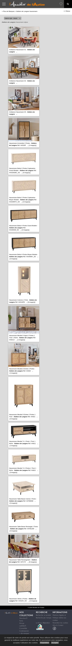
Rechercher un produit (43, 615)
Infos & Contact (58, 625)
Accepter (55, 643)
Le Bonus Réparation (43, 623)
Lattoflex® (22, 626)
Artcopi (21, 623)
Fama (21, 621)
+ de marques (24, 633)
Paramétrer (44, 643)
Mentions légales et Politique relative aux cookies (59, 617)
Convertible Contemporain (24, 629)
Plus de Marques (9, 11)
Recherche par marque (43, 617)
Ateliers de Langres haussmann (26, 11)
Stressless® (23, 618)
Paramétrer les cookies (60, 623)
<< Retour (67, 11)
